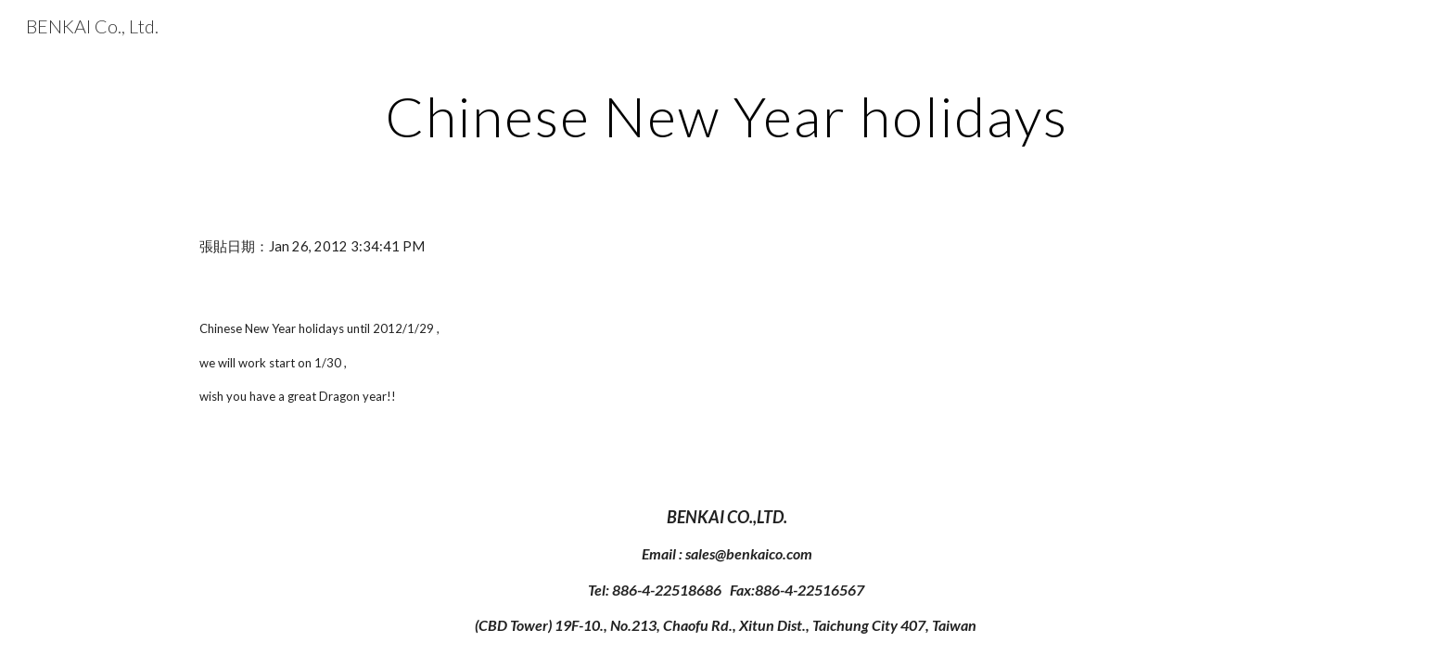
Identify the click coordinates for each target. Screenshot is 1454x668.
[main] (727, 116)
